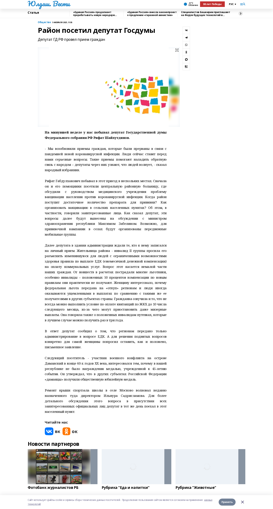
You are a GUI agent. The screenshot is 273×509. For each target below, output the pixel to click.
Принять (227, 502)
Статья (33, 13)
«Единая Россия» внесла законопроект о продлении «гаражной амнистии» (152, 13)
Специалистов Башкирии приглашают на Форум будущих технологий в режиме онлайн (205, 13)
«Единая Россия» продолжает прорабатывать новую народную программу (94, 13)
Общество (44, 22)
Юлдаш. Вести (49, 3)
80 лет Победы (212, 4)
